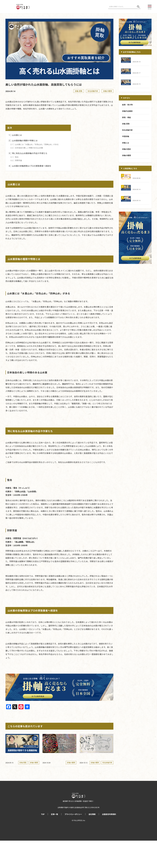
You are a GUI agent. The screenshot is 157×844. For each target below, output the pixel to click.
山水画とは (15, 135)
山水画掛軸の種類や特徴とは (23, 140)
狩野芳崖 (16, 160)
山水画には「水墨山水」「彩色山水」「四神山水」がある (34, 144)
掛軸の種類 (107, 91)
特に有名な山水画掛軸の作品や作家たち (28, 153)
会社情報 (92, 817)
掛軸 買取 (78, 91)
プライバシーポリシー (73, 817)
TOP (42, 817)
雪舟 (14, 157)
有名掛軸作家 (93, 91)
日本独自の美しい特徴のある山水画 (26, 147)
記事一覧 (54, 817)
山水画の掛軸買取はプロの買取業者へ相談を (30, 165)
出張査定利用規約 (109, 817)
